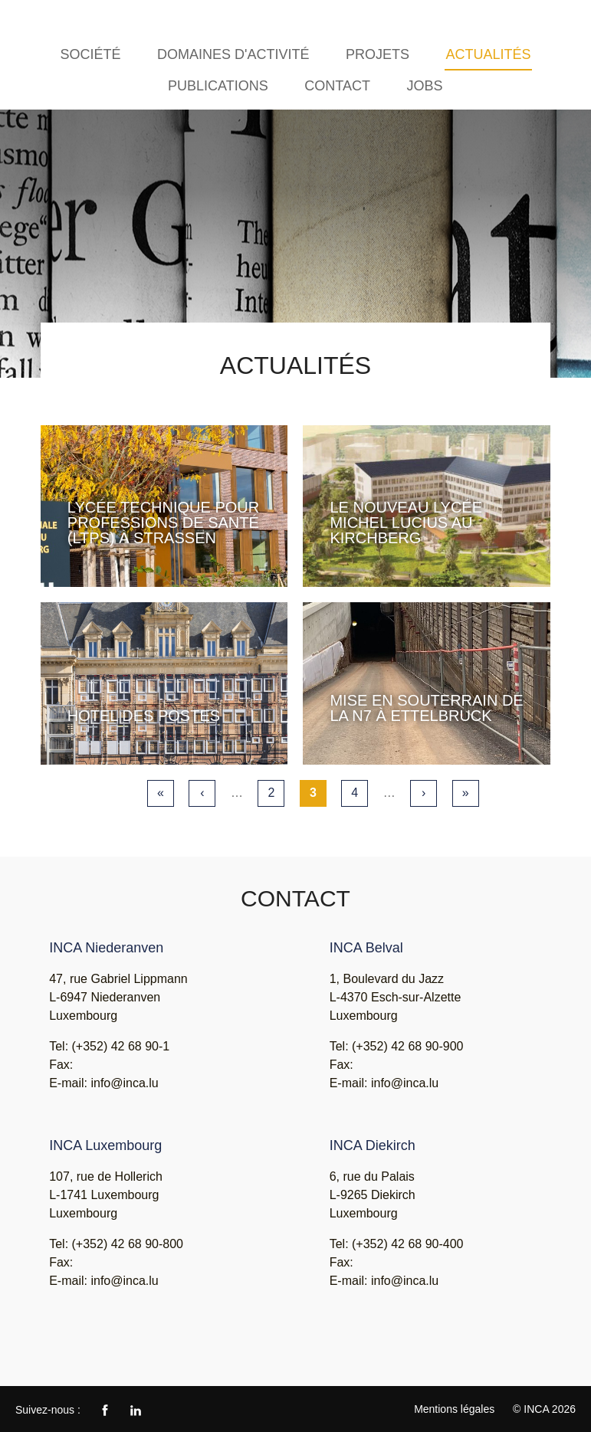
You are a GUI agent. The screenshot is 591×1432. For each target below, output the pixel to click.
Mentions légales (454, 1409)
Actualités (487, 54)
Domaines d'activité (233, 54)
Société (90, 54)
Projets (377, 54)
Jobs (424, 85)
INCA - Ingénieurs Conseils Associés (58, 21)
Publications (218, 85)
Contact (337, 85)
